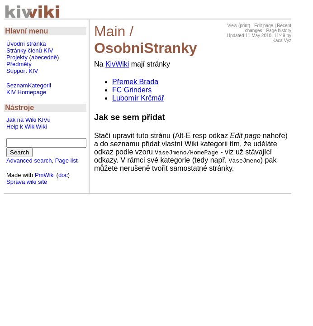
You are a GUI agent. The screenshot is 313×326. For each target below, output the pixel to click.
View (232, 25)
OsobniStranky (145, 48)
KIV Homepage (26, 92)
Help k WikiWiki (26, 126)
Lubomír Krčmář (138, 98)
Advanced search (29, 160)
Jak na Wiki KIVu (28, 119)
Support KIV (22, 70)
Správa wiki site (26, 181)
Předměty (19, 64)
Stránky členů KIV (29, 50)
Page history (278, 30)
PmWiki (45, 175)
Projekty (17, 57)
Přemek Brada (135, 82)
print (244, 25)
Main (109, 31)
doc (63, 175)
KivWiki (117, 64)
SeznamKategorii (28, 85)
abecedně (44, 57)
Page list (66, 160)
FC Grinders (132, 90)
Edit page (263, 25)
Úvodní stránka (26, 43)
